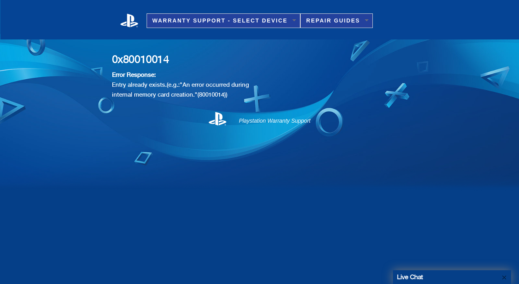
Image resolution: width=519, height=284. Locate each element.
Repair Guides (334, 20)
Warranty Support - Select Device (221, 20)
